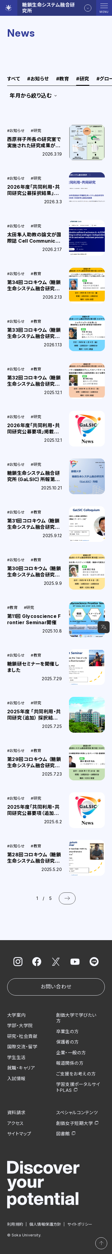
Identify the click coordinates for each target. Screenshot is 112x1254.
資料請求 (16, 1112)
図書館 (63, 1134)
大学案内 (16, 1015)
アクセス (15, 1123)
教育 (62, 79)
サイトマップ (19, 1134)
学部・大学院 (20, 1025)
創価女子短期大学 (74, 1123)
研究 (82, 79)
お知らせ (38, 79)
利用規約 (15, 1224)
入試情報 (16, 1078)
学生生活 (16, 1057)
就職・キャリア (21, 1068)
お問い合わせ (56, 987)
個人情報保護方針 (45, 1224)
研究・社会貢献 (22, 1036)
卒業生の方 (67, 1031)
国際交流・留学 (22, 1047)
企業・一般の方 (71, 1052)
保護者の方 (67, 1042)
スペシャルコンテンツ (77, 1112)
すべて (13, 79)
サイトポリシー (80, 1224)
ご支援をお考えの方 (76, 1074)
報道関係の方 (70, 1063)
